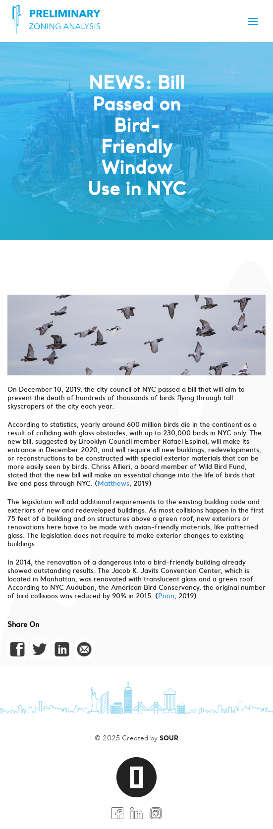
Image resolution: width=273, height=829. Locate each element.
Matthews (113, 483)
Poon (166, 596)
